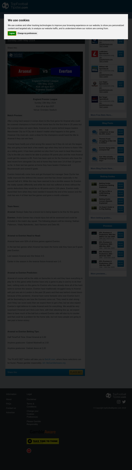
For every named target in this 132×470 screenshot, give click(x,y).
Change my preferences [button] (27, 33)
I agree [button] (12, 33)
